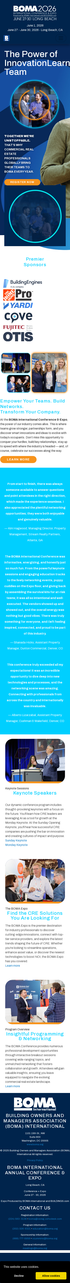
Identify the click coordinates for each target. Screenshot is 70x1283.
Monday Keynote (16, 844)
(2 (9, 1218)
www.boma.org (35, 1144)
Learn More (18, 459)
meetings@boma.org (35, 1248)
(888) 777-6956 (21, 1238)
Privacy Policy (35, 1160)
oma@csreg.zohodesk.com (46, 1218)
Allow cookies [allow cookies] (51, 1275)
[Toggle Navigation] (60, 38)
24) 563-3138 (19, 1218)
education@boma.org (45, 1228)
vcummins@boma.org (44, 1238)
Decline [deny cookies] (19, 1275)
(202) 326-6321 (21, 1228)
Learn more (12, 965)
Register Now (22, 182)
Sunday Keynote (16, 840)
